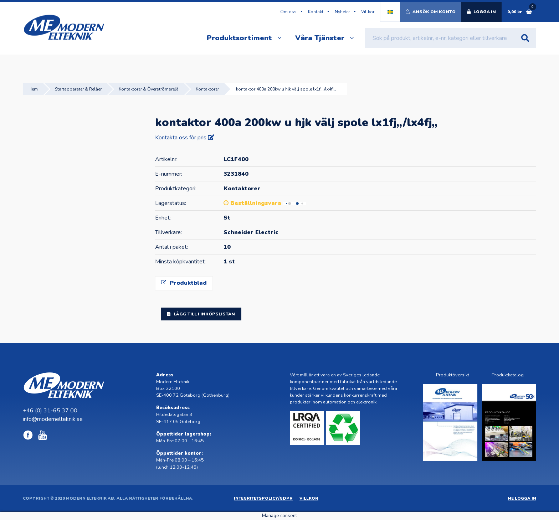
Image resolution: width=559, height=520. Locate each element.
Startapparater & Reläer (78, 89)
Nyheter (342, 12)
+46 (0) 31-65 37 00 (50, 411)
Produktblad (184, 283)
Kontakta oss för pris (181, 137)
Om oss (288, 12)
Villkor (367, 12)
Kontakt (315, 12)
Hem (33, 89)
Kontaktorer (207, 89)
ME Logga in (522, 498)
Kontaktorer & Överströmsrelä (149, 89)
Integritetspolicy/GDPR (263, 498)
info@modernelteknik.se (53, 419)
